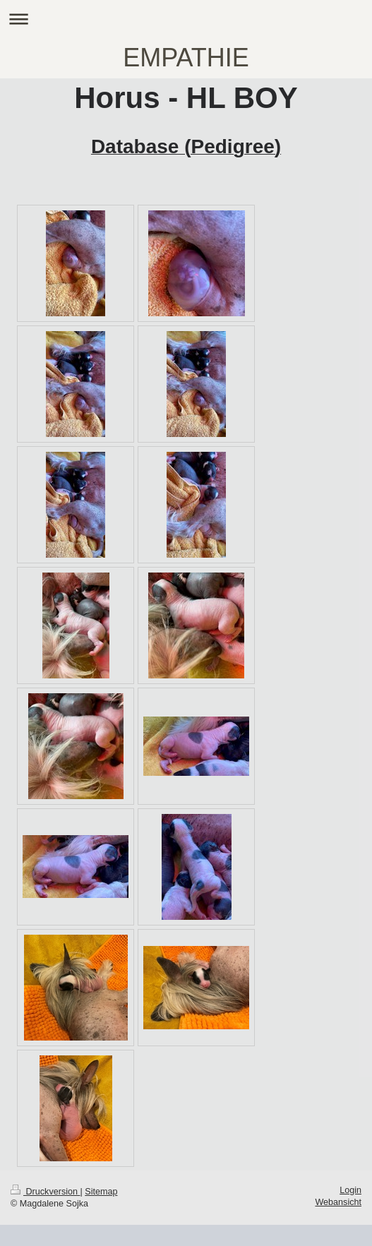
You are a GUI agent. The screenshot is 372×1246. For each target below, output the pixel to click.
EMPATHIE (186, 57)
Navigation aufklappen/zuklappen (186, 19)
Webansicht (338, 1202)
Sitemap (101, 1192)
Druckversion (45, 1192)
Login (350, 1190)
